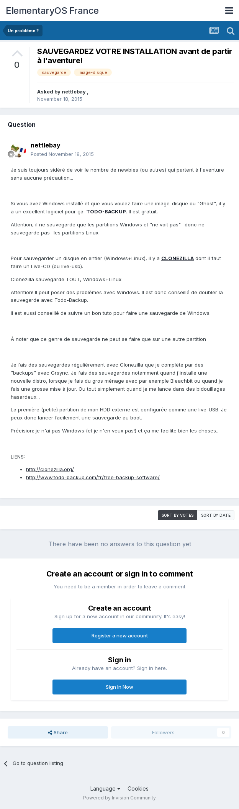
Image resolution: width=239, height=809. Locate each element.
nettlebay (74, 91)
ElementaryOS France (52, 10)
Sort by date (216, 515)
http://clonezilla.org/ (50, 469)
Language (105, 788)
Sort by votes (177, 515)
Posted (62, 154)
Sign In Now (119, 687)
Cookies (138, 788)
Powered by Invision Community (119, 798)
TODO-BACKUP (106, 211)
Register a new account (120, 635)
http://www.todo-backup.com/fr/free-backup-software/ (93, 477)
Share (58, 732)
